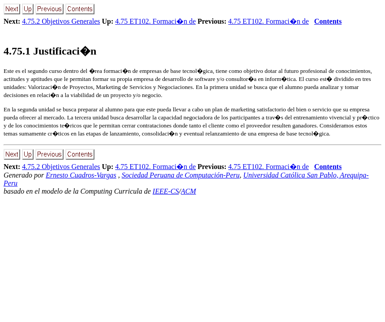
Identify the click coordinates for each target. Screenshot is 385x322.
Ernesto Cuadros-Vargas (81, 175)
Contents (328, 21)
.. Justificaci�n (50, 51)
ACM (188, 191)
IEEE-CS (166, 191)
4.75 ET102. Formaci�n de (155, 21)
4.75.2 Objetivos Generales (61, 21)
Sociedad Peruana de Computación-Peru (181, 175)
